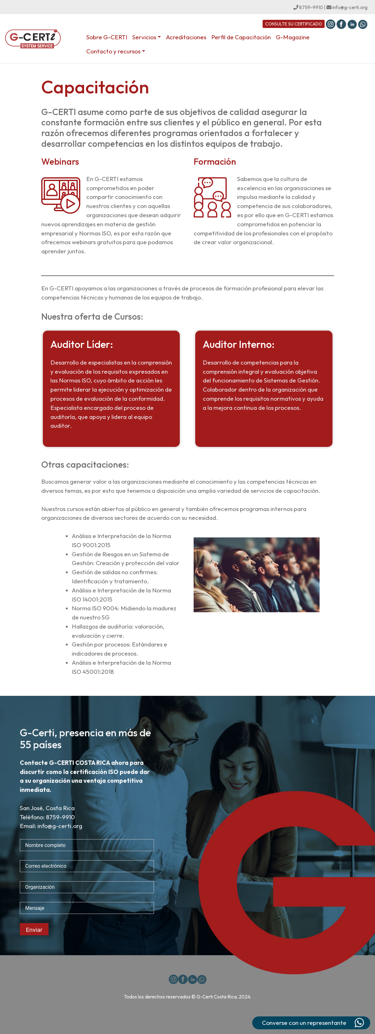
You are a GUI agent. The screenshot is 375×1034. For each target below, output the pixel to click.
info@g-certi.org (347, 7)
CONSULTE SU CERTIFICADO (293, 24)
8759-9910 (308, 7)
